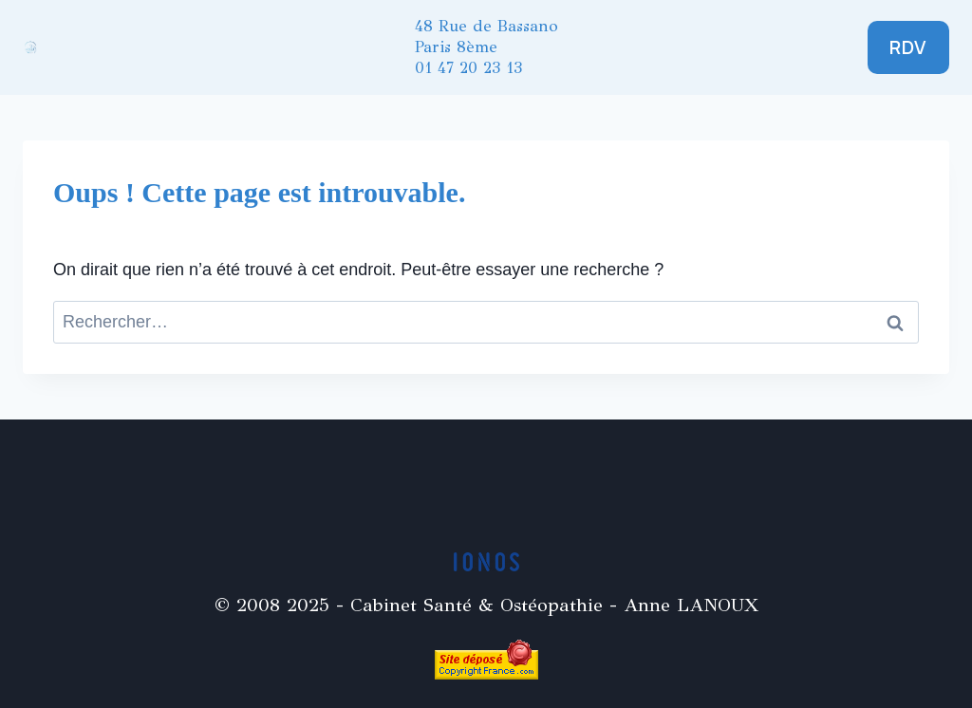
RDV (907, 47)
